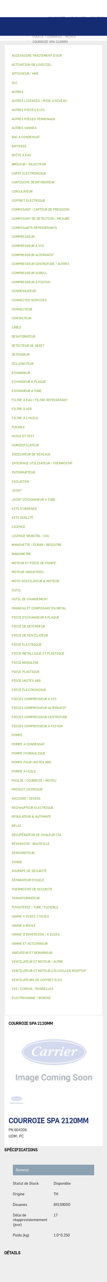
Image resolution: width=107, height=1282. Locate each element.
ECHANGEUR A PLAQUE (29, 381)
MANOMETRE (21, 554)
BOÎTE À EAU (21, 155)
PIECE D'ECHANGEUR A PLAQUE (35, 617)
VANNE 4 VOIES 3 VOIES (30, 916)
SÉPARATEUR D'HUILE (28, 880)
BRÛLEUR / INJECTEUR (29, 164)
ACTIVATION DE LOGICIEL (31, 64)
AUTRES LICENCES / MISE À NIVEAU (39, 100)
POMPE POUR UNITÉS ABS (31, 762)
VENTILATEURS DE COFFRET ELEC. (37, 980)
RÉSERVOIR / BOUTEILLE (31, 843)
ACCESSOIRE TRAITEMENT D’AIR (37, 55)
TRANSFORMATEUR (26, 898)
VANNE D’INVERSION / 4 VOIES (36, 934)
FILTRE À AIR (22, 409)
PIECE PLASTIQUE (26, 671)
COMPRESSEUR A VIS (28, 245)
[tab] (53, 55)
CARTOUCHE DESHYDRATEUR (33, 182)
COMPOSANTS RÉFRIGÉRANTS (34, 227)
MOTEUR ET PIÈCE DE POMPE (34, 563)
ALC (14, 82)
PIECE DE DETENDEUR (28, 626)
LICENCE (18, 526)
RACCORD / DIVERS (26, 798)
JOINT (17, 490)
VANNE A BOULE (24, 925)
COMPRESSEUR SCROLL (29, 273)
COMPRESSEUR (23, 236)
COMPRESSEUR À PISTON (31, 282)
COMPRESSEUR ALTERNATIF (33, 255)
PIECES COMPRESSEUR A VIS (34, 699)
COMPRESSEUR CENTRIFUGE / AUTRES (40, 263)
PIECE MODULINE (25, 662)
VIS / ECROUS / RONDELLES (32, 988)
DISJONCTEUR (23, 363)
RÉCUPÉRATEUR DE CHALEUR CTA (36, 835)
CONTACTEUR (21, 318)
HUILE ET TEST (23, 436)
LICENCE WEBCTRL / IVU (30, 536)
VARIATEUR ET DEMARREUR (32, 952)
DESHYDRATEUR (23, 336)
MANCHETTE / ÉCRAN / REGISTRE (37, 544)
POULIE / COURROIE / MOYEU (34, 780)
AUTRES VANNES (24, 128)
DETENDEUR (21, 354)
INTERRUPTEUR (23, 472)
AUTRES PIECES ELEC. (28, 110)
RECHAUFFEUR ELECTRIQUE (33, 807)
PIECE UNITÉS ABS (26, 680)
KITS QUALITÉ (22, 517)
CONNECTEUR (22, 309)
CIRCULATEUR (22, 191)
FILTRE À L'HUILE (25, 418)
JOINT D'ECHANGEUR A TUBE (33, 499)
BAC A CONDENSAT (26, 137)
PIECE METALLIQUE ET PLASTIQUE (38, 653)
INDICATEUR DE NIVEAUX (31, 454)
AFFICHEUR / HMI (25, 73)
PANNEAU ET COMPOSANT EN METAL (39, 608)
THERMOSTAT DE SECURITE (32, 889)
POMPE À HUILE (24, 771)
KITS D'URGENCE (24, 508)
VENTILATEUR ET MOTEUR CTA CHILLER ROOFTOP (49, 970)
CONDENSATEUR (24, 291)
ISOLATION (20, 481)
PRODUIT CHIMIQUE (27, 789)
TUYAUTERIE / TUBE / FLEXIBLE (35, 907)
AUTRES (17, 92)
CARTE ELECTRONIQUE (29, 173)
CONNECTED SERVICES (29, 300)
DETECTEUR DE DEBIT (28, 345)
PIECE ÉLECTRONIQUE (29, 689)
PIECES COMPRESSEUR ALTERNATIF (39, 708)
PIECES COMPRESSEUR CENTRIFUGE (39, 717)
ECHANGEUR (21, 373)
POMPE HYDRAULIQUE (28, 753)
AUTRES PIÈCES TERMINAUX (33, 119)
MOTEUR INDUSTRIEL (28, 572)
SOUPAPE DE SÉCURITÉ (29, 871)
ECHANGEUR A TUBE (27, 391)
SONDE (17, 862)
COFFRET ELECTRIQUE (28, 200)
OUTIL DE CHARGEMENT (30, 599)
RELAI (16, 825)
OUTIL (16, 590)
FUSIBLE (18, 427)
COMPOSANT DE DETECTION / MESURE (41, 218)
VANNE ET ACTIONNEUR (30, 943)
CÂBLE (16, 327)
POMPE (17, 735)
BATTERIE (19, 146)
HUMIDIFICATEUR (25, 445)
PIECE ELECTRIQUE (27, 644)
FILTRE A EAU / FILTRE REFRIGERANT (40, 400)
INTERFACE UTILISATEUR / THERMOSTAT (42, 463)
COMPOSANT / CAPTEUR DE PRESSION (40, 209)
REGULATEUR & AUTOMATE (31, 816)
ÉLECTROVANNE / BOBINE (31, 998)
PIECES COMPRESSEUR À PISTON (37, 726)
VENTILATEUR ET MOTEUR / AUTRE (37, 961)
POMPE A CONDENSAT (28, 744)
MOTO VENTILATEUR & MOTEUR (35, 581)
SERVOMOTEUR (23, 853)
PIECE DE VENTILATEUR (30, 635)
